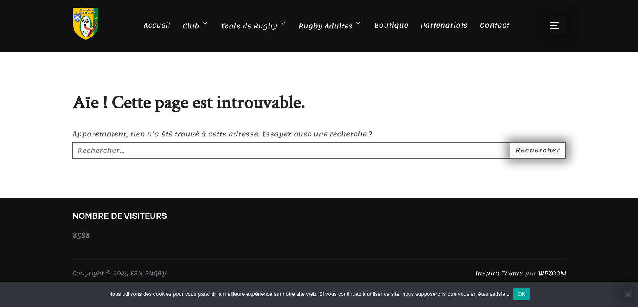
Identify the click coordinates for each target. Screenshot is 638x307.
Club (196, 26)
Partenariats (444, 25)
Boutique (391, 25)
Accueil (157, 25)
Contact (494, 25)
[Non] (628, 294)
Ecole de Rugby (253, 26)
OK (521, 294)
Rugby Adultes (330, 26)
